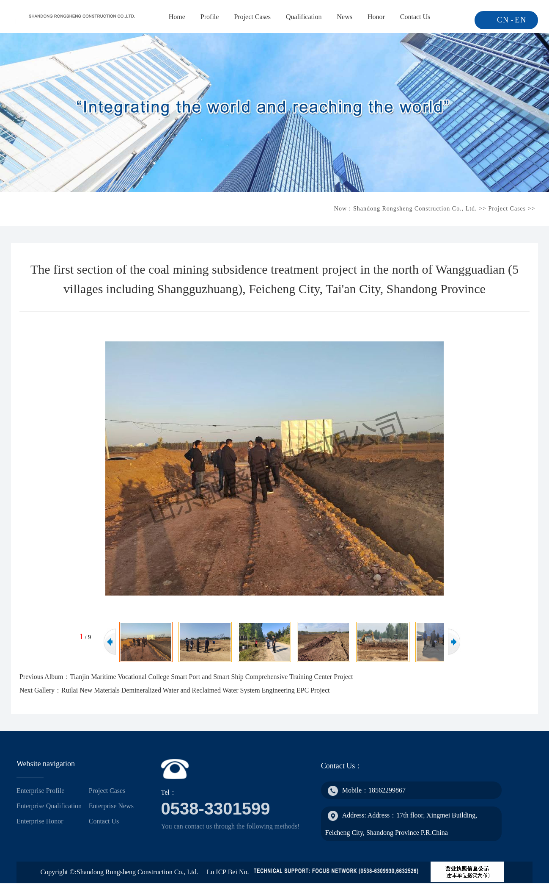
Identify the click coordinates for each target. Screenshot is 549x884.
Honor (376, 16)
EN (521, 20)
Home (177, 16)
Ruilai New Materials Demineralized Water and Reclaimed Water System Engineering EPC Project (195, 690)
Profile (209, 16)
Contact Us (415, 16)
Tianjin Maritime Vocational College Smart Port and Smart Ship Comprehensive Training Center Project (211, 676)
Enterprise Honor (39, 821)
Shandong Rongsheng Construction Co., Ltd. (415, 208)
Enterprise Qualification (49, 805)
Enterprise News (111, 805)
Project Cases (252, 16)
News (344, 16)
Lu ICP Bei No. (228, 872)
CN (503, 20)
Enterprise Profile (40, 790)
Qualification (303, 16)
